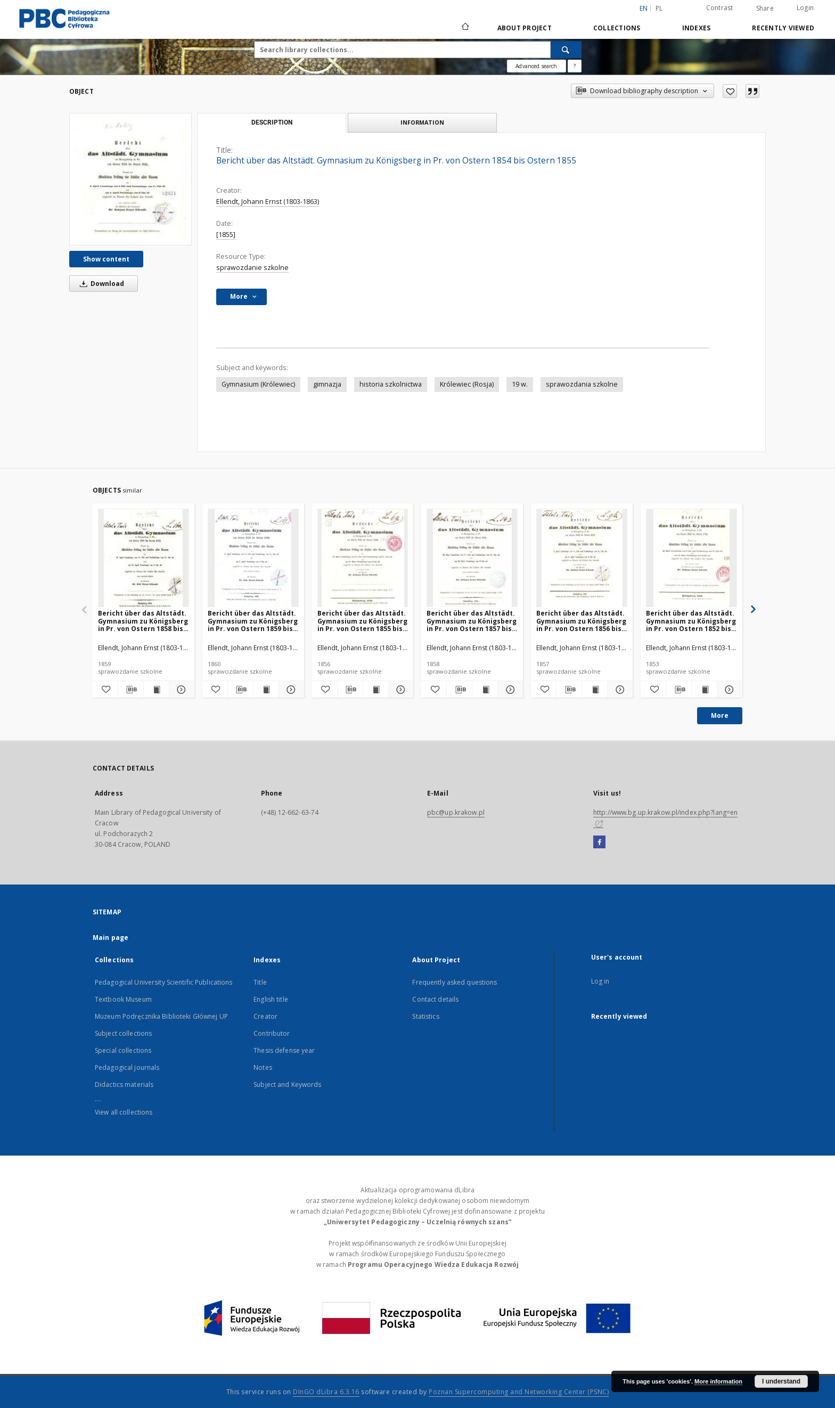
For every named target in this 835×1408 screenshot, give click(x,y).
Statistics (425, 1016)
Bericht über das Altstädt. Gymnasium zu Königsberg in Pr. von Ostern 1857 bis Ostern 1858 (472, 621)
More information (718, 1381)
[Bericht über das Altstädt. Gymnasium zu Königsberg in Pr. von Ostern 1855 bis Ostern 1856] (363, 558)
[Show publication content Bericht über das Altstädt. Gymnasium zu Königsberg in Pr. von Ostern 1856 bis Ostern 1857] (594, 690)
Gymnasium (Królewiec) (258, 384)
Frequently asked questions (454, 982)
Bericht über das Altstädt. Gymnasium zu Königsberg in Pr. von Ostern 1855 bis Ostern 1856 (362, 621)
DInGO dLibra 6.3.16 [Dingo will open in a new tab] (326, 1391)
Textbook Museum (123, 999)
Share (765, 8)
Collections (617, 27)
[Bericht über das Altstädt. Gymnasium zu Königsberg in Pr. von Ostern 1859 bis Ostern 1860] (253, 558)
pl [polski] (659, 8)
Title (260, 982)
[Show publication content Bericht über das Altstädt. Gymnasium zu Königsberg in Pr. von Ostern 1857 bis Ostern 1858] (484, 690)
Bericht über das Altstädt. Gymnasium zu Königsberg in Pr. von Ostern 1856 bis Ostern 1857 (581, 621)
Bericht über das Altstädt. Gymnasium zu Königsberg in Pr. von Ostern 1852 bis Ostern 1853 (691, 621)
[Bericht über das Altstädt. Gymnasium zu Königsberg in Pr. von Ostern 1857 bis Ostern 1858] (472, 558)
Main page (110, 937)
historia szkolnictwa (390, 384)
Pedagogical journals (127, 1067)
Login (805, 7)
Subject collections (123, 1033)
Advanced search (536, 66)
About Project (524, 27)
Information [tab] (422, 122)
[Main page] (465, 27)
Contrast (719, 7)
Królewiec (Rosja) (467, 384)
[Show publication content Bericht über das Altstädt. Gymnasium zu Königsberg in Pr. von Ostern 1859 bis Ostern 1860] (266, 690)
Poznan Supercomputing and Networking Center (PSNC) (519, 1391)
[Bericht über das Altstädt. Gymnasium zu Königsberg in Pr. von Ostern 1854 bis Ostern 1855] (130, 179)
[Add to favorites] (730, 91)
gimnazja (327, 384)
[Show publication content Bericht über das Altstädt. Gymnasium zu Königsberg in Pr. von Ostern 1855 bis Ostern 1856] (375, 690)
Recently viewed (783, 27)
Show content (106, 259)
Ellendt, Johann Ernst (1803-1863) (267, 201)
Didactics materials (124, 1084)
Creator (265, 1016)
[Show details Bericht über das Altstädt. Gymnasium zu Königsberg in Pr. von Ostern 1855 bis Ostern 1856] (399, 690)
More (719, 715)
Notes (262, 1067)
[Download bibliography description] (130, 690)
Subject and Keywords (287, 1084)
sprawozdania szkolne (582, 384)
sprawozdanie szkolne (252, 267)
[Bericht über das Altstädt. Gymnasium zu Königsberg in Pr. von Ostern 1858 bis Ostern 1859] (144, 558)
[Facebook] (599, 842)
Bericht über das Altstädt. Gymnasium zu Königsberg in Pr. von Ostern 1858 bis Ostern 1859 (143, 621)
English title (270, 999)
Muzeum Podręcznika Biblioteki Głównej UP (161, 1016)
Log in (600, 981)
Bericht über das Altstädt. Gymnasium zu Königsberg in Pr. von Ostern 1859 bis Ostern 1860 (253, 621)
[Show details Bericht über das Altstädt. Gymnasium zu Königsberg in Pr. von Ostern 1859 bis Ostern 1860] (289, 690)
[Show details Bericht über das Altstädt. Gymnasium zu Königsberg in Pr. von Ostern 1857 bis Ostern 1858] (508, 690)
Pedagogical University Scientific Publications (164, 982)
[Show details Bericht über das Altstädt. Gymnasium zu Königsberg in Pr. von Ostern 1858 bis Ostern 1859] (180, 690)
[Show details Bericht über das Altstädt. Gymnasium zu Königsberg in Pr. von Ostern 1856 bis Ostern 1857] (618, 690)
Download (100, 283)
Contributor (271, 1033)
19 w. (520, 384)
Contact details (435, 999)
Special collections (123, 1050)
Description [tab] (271, 122)
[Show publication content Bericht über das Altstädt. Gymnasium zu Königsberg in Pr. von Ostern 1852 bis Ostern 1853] (704, 690)
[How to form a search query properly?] (575, 66)
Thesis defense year (284, 1050)
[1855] (225, 234)
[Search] (566, 49)
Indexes (696, 27)
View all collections (123, 1112)
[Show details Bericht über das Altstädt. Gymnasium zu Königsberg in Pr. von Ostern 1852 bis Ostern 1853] (728, 690)
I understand (781, 1381)
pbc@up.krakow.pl (456, 812)
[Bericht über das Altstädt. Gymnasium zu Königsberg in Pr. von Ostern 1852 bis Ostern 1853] (691, 558)
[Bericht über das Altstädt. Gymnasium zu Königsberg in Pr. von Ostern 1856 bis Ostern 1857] (582, 558)
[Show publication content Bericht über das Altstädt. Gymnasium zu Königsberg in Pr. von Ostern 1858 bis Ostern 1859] (156, 690)
